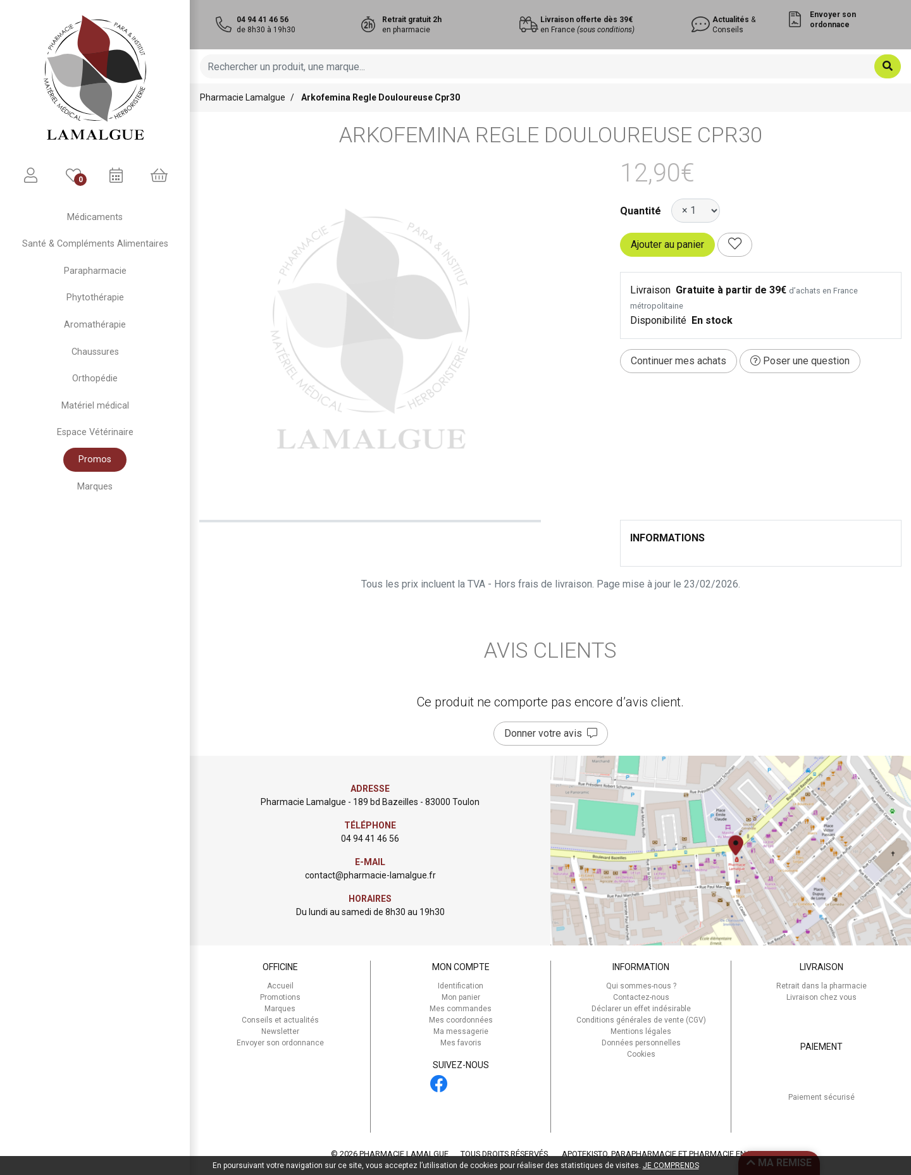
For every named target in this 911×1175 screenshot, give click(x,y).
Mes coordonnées (461, 1020)
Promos (94, 459)
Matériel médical (95, 405)
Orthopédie (95, 378)
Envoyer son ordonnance (280, 1042)
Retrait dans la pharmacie (821, 985)
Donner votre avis (550, 733)
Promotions (280, 997)
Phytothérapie (95, 297)
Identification (460, 985)
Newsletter (280, 1031)
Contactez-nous (641, 997)
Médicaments (95, 217)
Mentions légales (640, 1031)
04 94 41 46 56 (370, 839)
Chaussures (95, 352)
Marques (95, 486)
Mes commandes (461, 1008)
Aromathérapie (95, 324)
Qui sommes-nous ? (641, 985)
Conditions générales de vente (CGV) (641, 1020)
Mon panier (461, 997)
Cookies (641, 1054)
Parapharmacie (95, 271)
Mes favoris (460, 1042)
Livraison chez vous (821, 997)
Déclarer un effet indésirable (641, 1008)
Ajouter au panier (667, 244)
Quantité (640, 211)
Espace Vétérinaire (95, 432)
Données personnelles (641, 1042)
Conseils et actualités (280, 1020)
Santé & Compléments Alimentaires (95, 243)
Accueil (280, 985)
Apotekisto (666, 1154)
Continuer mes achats (678, 361)
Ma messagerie (460, 1031)
